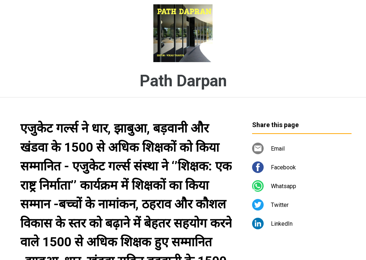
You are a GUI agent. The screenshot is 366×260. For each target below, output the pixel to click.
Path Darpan (183, 81)
